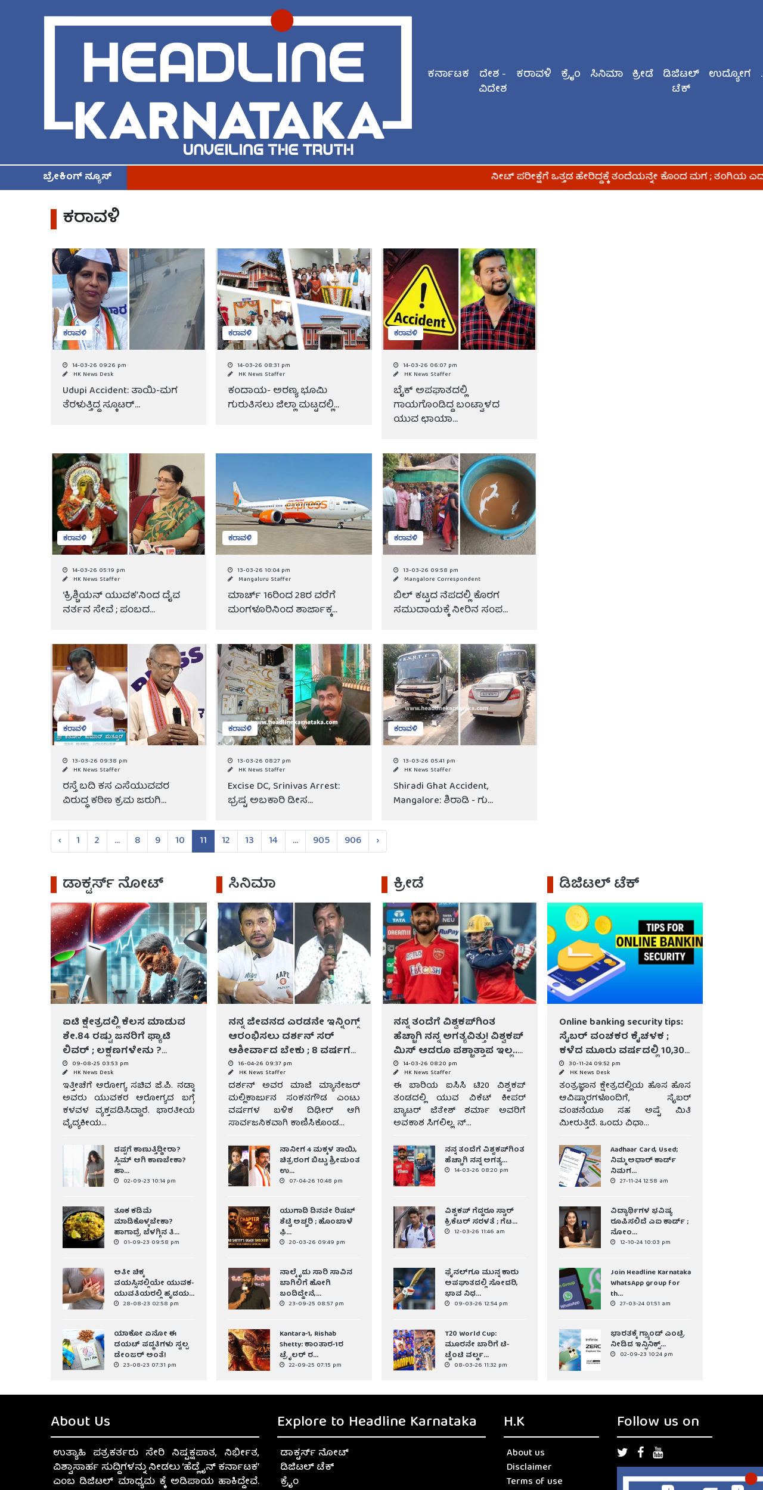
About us (526, 1453)
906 (353, 841)
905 (321, 841)
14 (273, 841)
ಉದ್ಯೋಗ (730, 74)
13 (249, 841)
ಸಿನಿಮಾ (606, 74)
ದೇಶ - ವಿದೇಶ (493, 82)
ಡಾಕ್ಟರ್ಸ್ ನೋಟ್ (314, 1453)
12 (226, 841)
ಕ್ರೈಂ (571, 74)
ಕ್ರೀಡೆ (642, 74)
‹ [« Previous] (59, 841)
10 (180, 841)
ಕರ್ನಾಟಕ (448, 74)
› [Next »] (377, 841)
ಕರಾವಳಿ (533, 74)
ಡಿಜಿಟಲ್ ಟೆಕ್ (681, 82)
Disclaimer (529, 1468)
